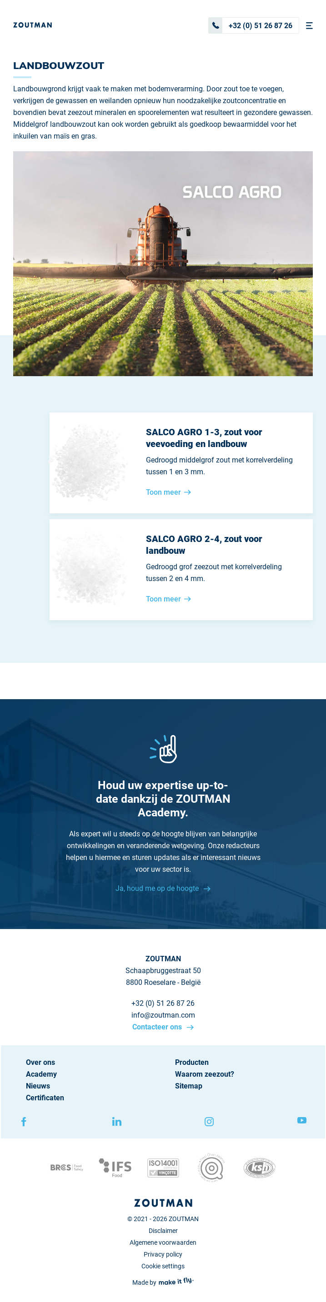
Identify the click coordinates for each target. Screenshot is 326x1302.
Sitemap (188, 1086)
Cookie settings (163, 1266)
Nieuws (38, 1086)
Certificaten (45, 1097)
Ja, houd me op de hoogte (158, 888)
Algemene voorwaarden (163, 1242)
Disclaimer (163, 1230)
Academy (41, 1074)
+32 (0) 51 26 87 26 (250, 25)
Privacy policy (163, 1254)
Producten (192, 1062)
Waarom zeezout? (204, 1074)
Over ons (40, 1062)
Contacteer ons (158, 1027)
